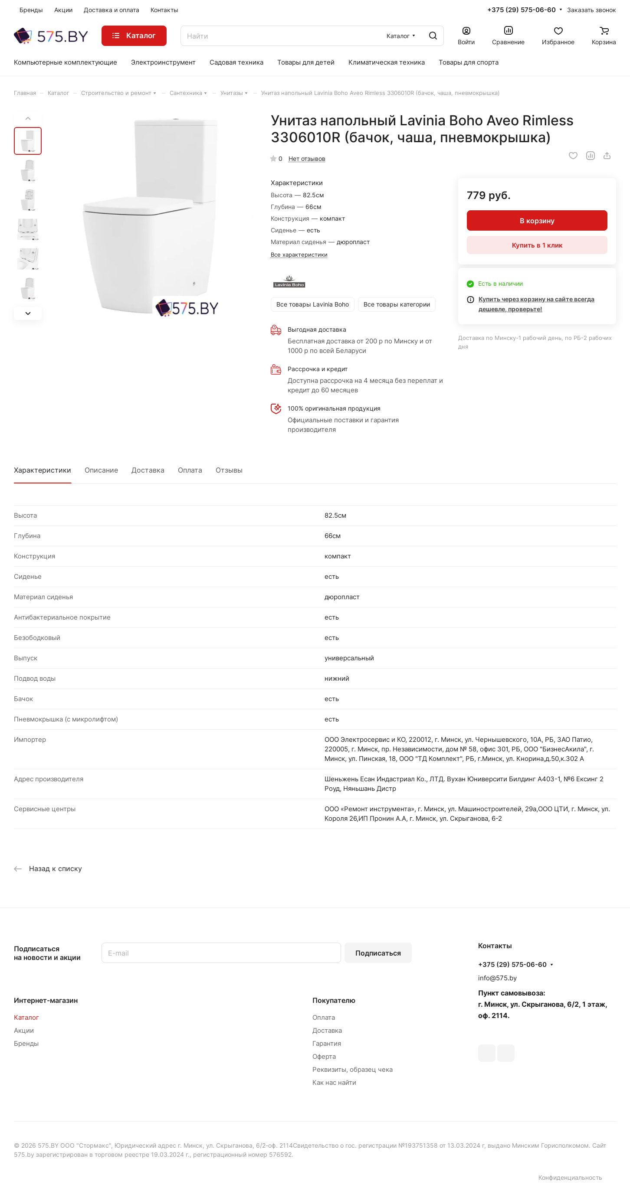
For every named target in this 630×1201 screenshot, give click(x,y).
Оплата (190, 470)
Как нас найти (334, 1082)
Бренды (26, 1043)
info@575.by (497, 978)
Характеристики (42, 470)
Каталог (26, 1017)
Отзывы (229, 470)
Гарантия (326, 1043)
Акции (24, 1030)
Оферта (324, 1056)
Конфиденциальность (570, 1177)
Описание (101, 470)
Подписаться (378, 953)
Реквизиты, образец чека (352, 1069)
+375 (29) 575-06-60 (521, 10)
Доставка (147, 470)
